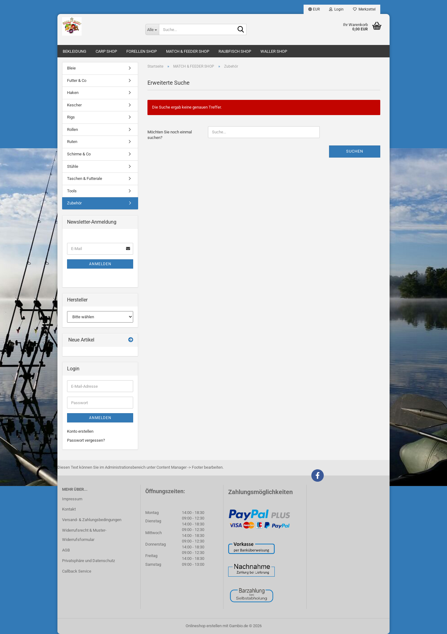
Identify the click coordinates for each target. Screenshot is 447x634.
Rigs (71, 117)
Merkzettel (364, 9)
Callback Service (76, 571)
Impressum (72, 499)
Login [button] (336, 9)
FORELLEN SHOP (141, 51)
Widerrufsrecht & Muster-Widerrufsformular (84, 535)
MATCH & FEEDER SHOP (187, 51)
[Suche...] (152, 29)
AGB (66, 550)
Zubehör (74, 203)
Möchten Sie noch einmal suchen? (169, 135)
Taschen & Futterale (84, 178)
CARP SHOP (106, 51)
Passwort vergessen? (86, 440)
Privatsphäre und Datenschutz (88, 560)
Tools (72, 191)
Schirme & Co (79, 154)
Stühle (72, 166)
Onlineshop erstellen (204, 625)
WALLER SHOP (273, 51)
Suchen (354, 151)
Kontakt (69, 509)
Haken (73, 92)
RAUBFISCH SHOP (235, 51)
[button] (314, 9)
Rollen (72, 129)
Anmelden (100, 264)
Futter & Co (76, 80)
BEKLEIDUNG (74, 51)
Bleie (71, 68)
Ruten (72, 141)
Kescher (74, 105)
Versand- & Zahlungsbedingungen (91, 519)
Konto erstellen (80, 431)
